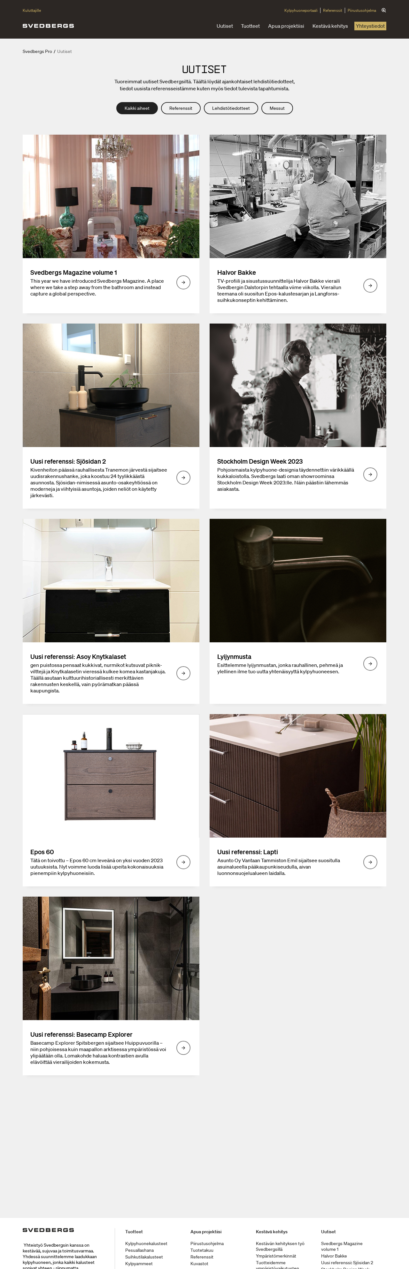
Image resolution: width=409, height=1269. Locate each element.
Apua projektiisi (286, 26)
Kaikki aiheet (137, 108)
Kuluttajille (32, 10)
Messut (277, 108)
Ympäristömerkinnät (276, 1256)
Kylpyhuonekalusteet (146, 1243)
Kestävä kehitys (330, 26)
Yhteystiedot (370, 26)
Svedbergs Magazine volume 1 (342, 1246)
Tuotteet (250, 26)
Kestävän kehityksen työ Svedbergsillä (280, 1246)
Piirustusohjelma (362, 10)
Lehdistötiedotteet (231, 108)
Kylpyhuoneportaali (301, 10)
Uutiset (225, 26)
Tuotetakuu (201, 1250)
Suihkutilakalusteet (144, 1257)
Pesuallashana (139, 1250)
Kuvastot (199, 1263)
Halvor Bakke (334, 1256)
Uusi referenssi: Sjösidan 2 (347, 1262)
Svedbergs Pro (37, 51)
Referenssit (332, 10)
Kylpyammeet (139, 1263)
